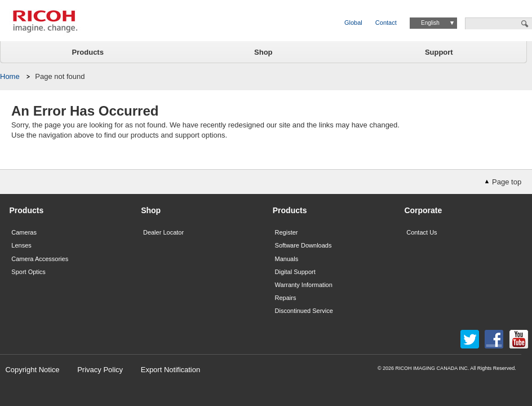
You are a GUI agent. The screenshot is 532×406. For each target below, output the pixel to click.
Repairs (285, 297)
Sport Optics (28, 271)
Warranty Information (304, 284)
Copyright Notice (32, 369)
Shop (263, 52)
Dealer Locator (163, 232)
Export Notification (171, 369)
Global (353, 22)
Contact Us (421, 232)
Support (439, 52)
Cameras (24, 232)
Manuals (287, 258)
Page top (506, 182)
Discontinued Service (304, 310)
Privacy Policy (100, 369)
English (430, 23)
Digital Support (295, 271)
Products (88, 52)
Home (10, 76)
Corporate (423, 210)
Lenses (21, 245)
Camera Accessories (39, 258)
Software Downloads (303, 245)
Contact (386, 22)
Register (286, 232)
